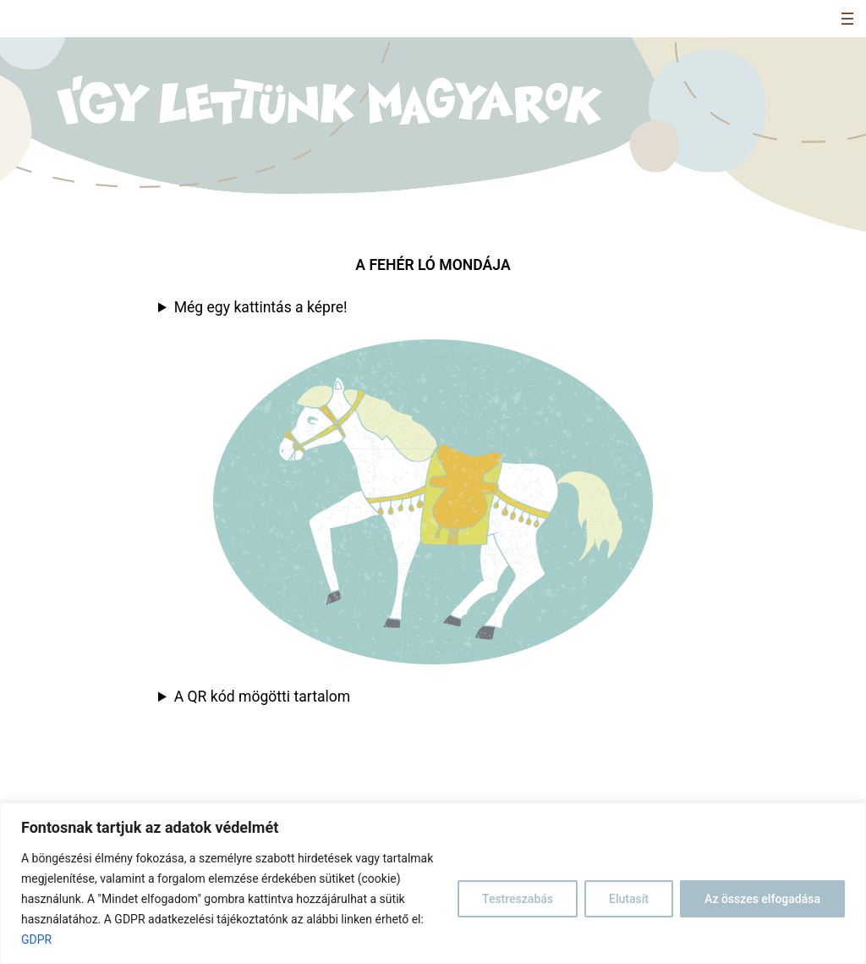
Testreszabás (517, 899)
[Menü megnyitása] (847, 18)
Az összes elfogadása (762, 899)
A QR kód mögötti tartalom (262, 696)
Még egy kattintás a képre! (261, 307)
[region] (433, 883)
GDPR (36, 939)
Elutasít (629, 899)
